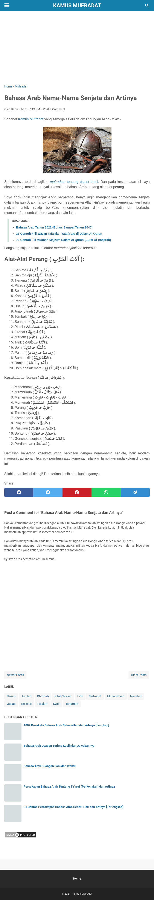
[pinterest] (77, 492)
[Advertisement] (77, 48)
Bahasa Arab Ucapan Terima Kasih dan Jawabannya (59, 745)
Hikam (11, 696)
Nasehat (136, 696)
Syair (56, 703)
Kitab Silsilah (63, 696)
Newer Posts (15, 675)
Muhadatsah (115, 696)
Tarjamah (72, 703)
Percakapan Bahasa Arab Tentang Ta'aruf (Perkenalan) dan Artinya (69, 786)
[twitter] (47, 492)
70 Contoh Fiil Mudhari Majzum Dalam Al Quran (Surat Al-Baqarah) (63, 240)
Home (77, 878)
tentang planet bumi (74, 182)
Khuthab (43, 696)
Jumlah (26, 696)
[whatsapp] (105, 492)
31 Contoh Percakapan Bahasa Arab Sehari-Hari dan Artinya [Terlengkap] (73, 807)
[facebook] (18, 492)
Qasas (11, 703)
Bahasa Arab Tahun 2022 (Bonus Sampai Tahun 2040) (54, 227)
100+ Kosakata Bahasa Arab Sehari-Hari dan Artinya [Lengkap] (66, 725)
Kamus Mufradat (77, 5)
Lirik (80, 696)
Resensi (26, 703)
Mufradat (95, 696)
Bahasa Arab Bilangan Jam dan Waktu (50, 766)
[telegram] (135, 492)
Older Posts (138, 675)
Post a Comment (54, 109)
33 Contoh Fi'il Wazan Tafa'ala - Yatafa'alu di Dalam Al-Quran (59, 233)
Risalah (42, 703)
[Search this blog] (147, 5)
